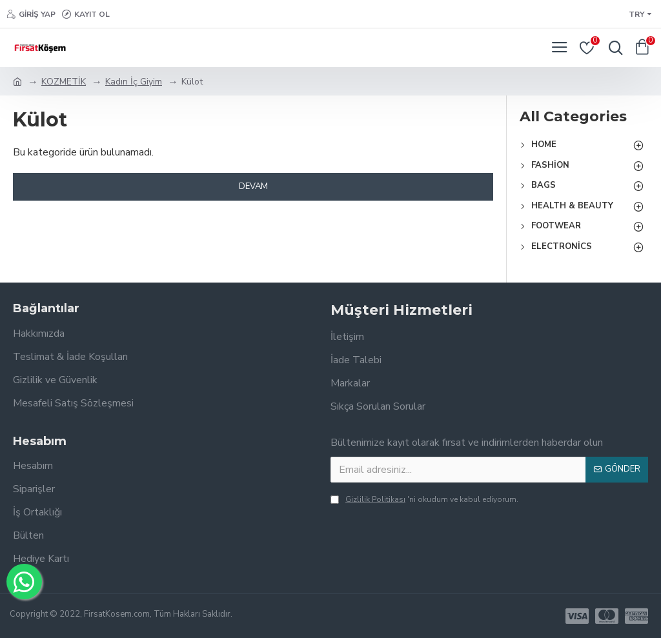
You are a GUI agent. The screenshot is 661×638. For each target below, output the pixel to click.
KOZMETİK (63, 81)
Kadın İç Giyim (133, 81)
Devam (253, 186)
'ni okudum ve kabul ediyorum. (424, 499)
